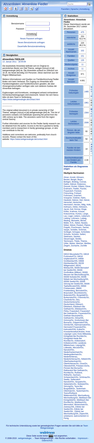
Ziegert (67, 246)
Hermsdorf (68, 205)
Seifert (82, 234)
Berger (73, 179)
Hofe (89, 205)
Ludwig (83, 218)
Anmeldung (84, 9)
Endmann (68, 189)
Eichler (74, 186)
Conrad (83, 182)
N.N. (72, 223)
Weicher (79, 243)
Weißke (87, 243)
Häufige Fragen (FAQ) (39, 8)
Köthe (66, 211)
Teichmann (68, 241)
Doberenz (81, 184)
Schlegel (67, 232)
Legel (70, 216)
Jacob (66, 209)
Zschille (83, 246)
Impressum (83, 438)
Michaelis (75, 220)
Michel (83, 220)
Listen (18, 8)
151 (82, 56)
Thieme (84, 241)
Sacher (86, 227)
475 (82, 32)
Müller (66, 223)
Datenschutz (47, 440)
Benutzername (30, 23)
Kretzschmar (69, 214)
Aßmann (80, 177)
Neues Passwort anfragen (31, 38)
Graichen (78, 195)
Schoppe (76, 232)
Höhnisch (83, 207)
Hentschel (77, 202)
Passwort (33, 29)
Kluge (83, 209)
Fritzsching (68, 193)
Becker (67, 179)
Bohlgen (67, 182)
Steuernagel (69, 239)
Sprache (74, 9)
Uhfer (66, 243)
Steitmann (68, 236)
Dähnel (73, 184)
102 (82, 50)
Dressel (67, 186)
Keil (71, 209)
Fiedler (76, 189)
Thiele (76, 241)
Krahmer (73, 211)
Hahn (83, 198)
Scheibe (73, 230)
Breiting (75, 182)
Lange (85, 214)
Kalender (24, 8)
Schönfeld (85, 232)
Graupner (68, 198)
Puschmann (76, 227)
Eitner (87, 186)
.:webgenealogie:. (24, 438)
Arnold (72, 177)
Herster (77, 205)
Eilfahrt (81, 186)
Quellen (8, 8)
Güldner (76, 198)
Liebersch (85, 216)
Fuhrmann (68, 195)
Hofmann (68, 207)
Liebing (67, 218)
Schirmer (82, 230)
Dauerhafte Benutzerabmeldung (31, 46)
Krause (81, 211)
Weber (72, 243)
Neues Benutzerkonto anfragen (31, 42)
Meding (67, 220)
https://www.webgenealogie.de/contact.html (21, 99)
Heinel (86, 200)
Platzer (87, 225)
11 (82, 64)
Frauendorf (68, 191)
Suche (34, 8)
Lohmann (75, 218)
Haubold (67, 200)
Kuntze (79, 214)
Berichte (29, 8)
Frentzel (77, 191)
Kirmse (77, 209)
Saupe (66, 230)
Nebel (77, 223)
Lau (65, 216)
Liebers (77, 216)
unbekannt (68, 416)
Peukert (79, 225)
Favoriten (65, 9)
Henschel (68, 202)
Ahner (66, 177)
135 (82, 60)
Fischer (83, 189)
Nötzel (72, 225)
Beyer (79, 179)
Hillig (83, 205)
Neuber (84, 223)
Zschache (75, 246)
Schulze (67, 234)
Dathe (66, 184)
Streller (78, 239)
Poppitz (67, 227)
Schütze (75, 234)
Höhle (75, 207)
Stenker (77, 236)
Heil (81, 200)
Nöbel (66, 225)
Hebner (75, 200)
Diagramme (13, 8)
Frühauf (77, 193)
